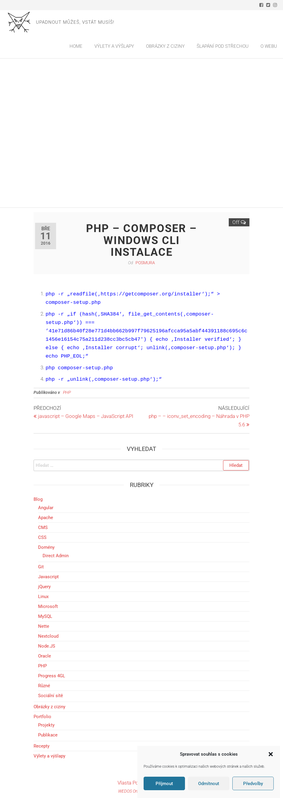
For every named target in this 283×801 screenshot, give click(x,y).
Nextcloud (48, 636)
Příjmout (164, 783)
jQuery (44, 586)
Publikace (48, 735)
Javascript (48, 576)
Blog (38, 499)
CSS (42, 537)
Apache (45, 517)
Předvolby (253, 783)
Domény (46, 547)
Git (41, 567)
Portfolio (42, 716)
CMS (43, 527)
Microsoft (48, 606)
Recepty (41, 746)
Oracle (44, 656)
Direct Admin (56, 555)
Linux (43, 596)
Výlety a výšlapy (49, 756)
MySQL (45, 616)
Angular (45, 507)
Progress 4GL (51, 676)
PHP (42, 666)
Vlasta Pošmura (135, 783)
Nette (43, 626)
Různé (44, 685)
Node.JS (46, 646)
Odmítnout (208, 783)
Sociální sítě (50, 695)
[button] (271, 754)
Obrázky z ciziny (49, 706)
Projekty (46, 725)
